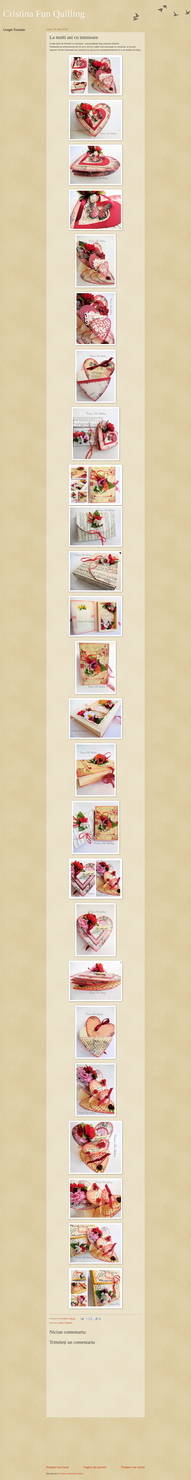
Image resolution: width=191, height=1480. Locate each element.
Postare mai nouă (57, 1467)
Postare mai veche (133, 1467)
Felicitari (68, 1323)
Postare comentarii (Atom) (71, 1473)
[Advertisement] (95, 1441)
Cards (61, 1323)
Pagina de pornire (95, 1467)
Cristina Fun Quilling (44, 13)
